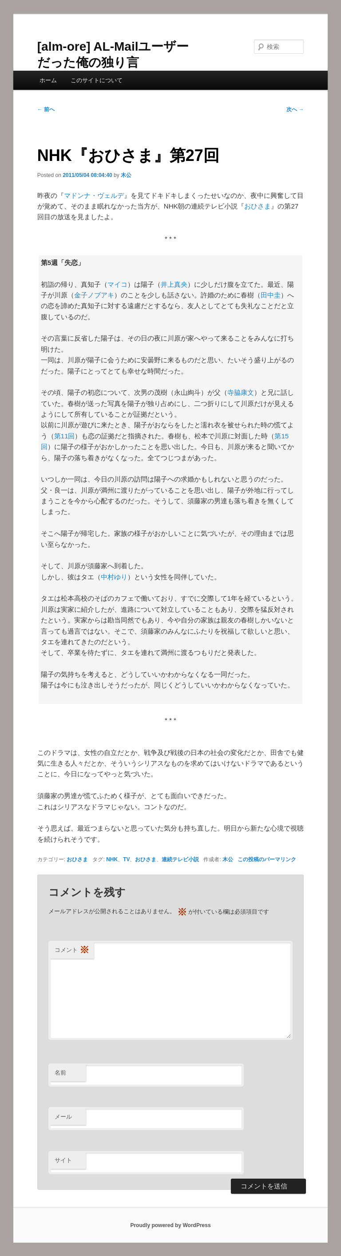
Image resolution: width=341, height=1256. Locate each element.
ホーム (48, 80)
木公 (126, 175)
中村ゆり (114, 577)
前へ (46, 109)
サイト (63, 1160)
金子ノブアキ (94, 295)
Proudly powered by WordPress (170, 1225)
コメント (72, 950)
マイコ (117, 284)
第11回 (64, 436)
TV (126, 859)
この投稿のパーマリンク (267, 859)
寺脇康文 (240, 392)
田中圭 (271, 295)
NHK (112, 859)
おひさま (257, 206)
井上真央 (174, 284)
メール (63, 1116)
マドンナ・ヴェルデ (94, 195)
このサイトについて (97, 80)
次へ (295, 109)
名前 (60, 1072)
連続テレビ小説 (180, 859)
